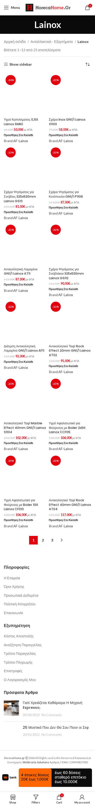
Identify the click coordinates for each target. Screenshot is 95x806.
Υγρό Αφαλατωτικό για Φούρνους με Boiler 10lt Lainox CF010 (21, 504)
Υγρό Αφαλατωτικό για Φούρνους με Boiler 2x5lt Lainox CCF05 (67, 427)
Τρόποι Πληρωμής (18, 662)
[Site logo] (47, 7)
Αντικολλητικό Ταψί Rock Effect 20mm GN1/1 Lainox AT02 (69, 350)
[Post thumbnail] (11, 708)
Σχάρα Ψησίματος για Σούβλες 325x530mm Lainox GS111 (20, 196)
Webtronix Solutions (36, 762)
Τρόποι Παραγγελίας (20, 653)
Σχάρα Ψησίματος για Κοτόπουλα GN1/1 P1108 (66, 194)
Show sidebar (20, 64)
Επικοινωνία (13, 613)
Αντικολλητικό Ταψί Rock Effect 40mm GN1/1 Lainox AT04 (70, 504)
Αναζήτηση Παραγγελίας (23, 645)
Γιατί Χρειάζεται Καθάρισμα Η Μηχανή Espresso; (52, 705)
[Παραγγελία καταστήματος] (87, 64)
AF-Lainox (20, 141)
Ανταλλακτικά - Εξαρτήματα (51, 41)
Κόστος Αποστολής (19, 636)
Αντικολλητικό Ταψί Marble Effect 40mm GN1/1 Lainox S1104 (25, 427)
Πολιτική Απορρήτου (19, 604)
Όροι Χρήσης (14, 586)
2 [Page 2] (43, 540)
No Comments (52, 715)
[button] (18, 135)
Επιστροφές (13, 671)
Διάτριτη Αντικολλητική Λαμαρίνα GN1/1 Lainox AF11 (24, 348)
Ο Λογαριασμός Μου (20, 680)
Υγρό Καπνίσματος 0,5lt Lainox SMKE (21, 121)
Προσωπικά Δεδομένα (21, 595)
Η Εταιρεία (12, 578)
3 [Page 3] (52, 540)
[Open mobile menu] (12, 8)
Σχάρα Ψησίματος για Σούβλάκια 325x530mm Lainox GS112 (66, 273)
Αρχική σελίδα (15, 41)
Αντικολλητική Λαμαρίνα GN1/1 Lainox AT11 (20, 271)
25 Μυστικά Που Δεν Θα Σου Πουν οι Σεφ (56, 727)
